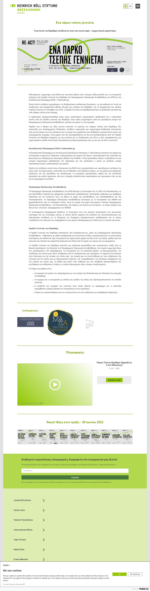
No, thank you (135, 574)
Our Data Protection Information (13, 584)
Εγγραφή (75, 477)
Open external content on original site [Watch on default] (30, 403)
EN (130, 6)
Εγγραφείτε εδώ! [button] (114, 380)
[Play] (55, 384)
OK (119, 574)
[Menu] (138, 6)
